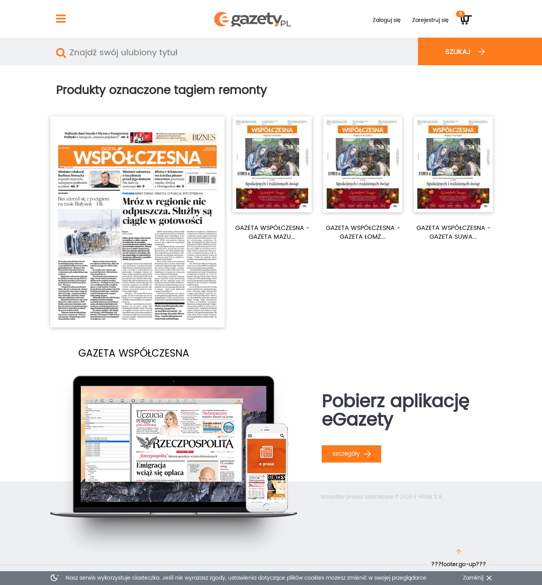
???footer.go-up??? (458, 564)
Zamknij (473, 578)
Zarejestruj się (430, 20)
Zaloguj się (387, 20)
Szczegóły (351, 454)
